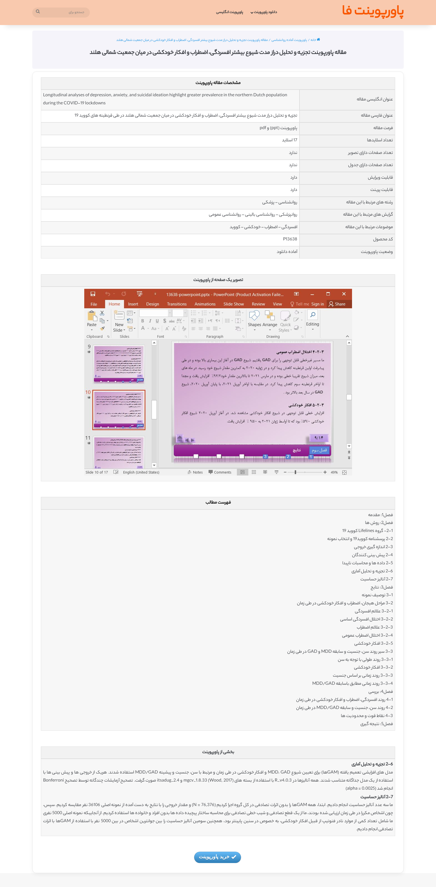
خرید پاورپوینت (217, 857)
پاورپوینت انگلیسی (229, 12)
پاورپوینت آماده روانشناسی (289, 40)
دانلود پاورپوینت (265, 12)
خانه (315, 40)
